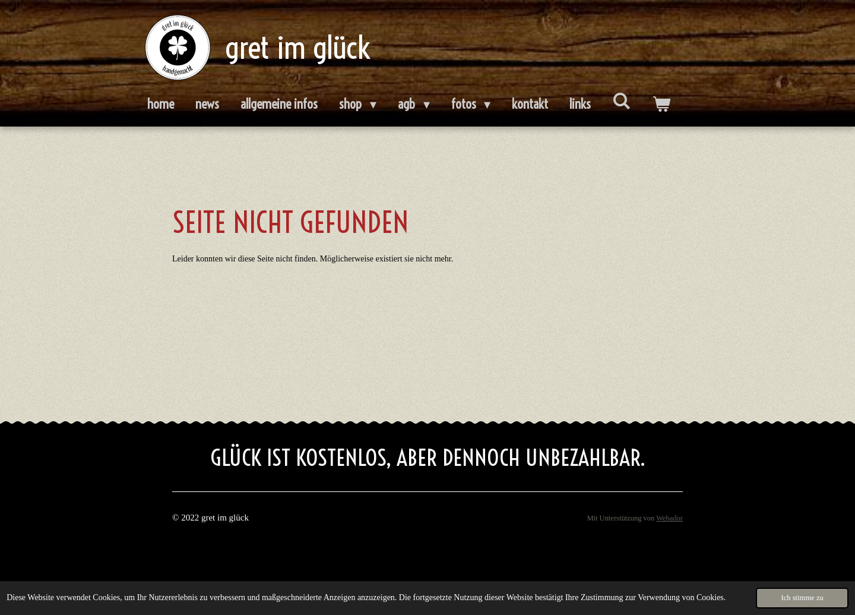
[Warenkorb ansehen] (661, 105)
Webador (669, 518)
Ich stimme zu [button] (802, 598)
